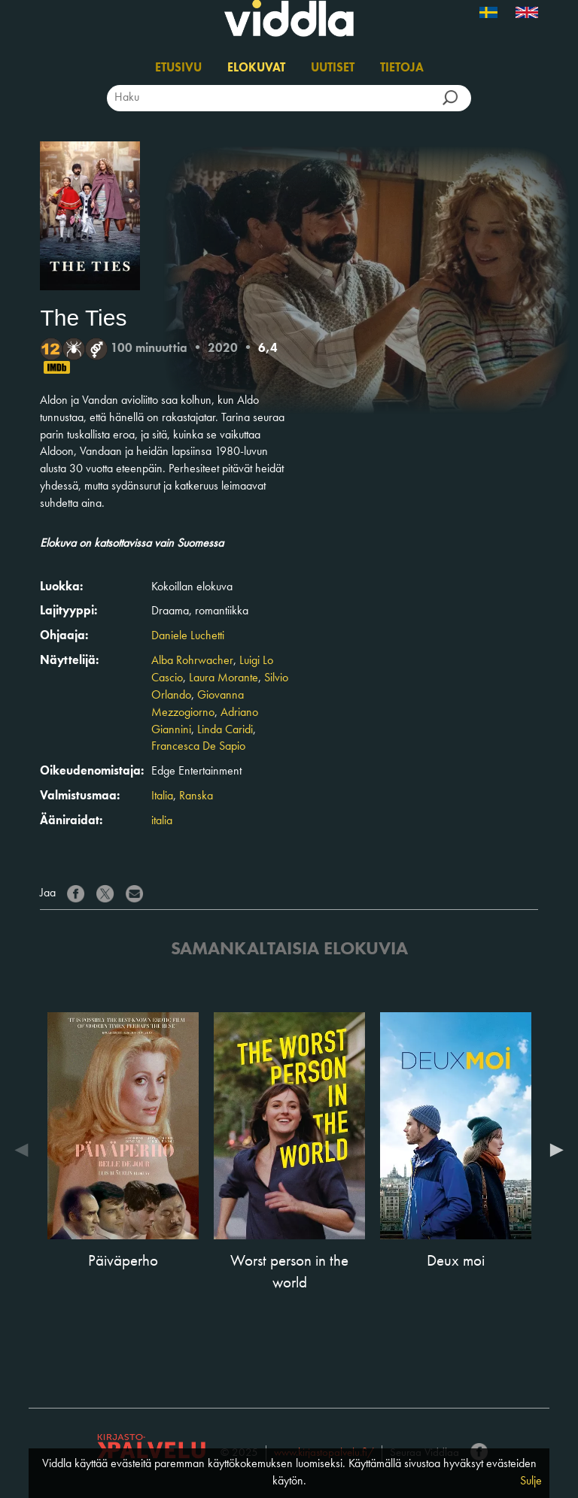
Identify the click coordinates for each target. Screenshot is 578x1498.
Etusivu (178, 68)
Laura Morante (223, 678)
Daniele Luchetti (187, 636)
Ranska (196, 796)
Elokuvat (256, 68)
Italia (162, 796)
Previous (25, 1150)
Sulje (531, 1481)
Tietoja (402, 68)
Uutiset (332, 68)
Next (553, 1150)
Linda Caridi (225, 730)
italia (161, 821)
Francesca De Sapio (198, 747)
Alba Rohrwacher (192, 661)
